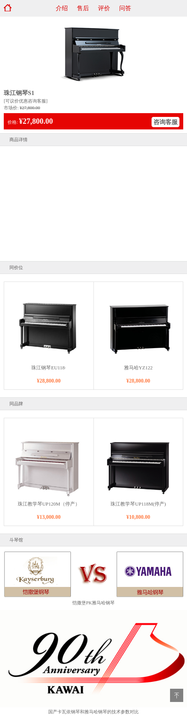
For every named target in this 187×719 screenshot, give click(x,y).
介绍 (62, 8)
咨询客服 (165, 122)
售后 (83, 8)
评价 (104, 8)
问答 (125, 8)
